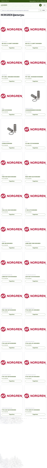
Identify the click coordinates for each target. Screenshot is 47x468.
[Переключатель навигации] (44, 5)
